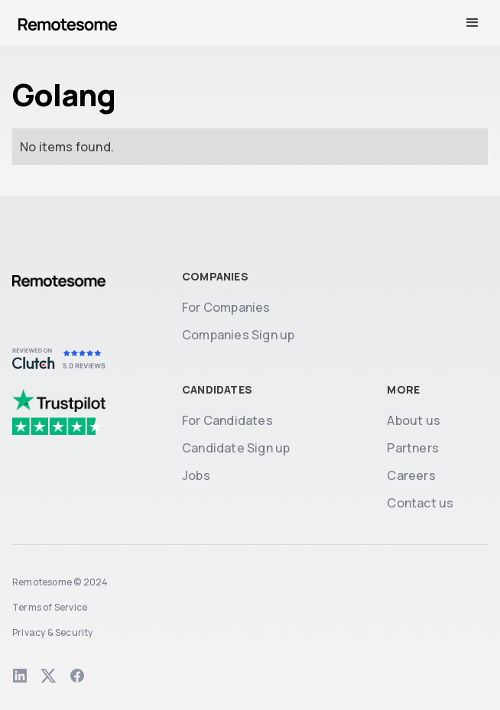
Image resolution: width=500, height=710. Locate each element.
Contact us (420, 502)
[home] (67, 23)
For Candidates (227, 420)
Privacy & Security (52, 632)
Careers (411, 475)
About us (413, 420)
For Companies (226, 307)
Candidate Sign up (236, 447)
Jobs (196, 475)
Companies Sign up (238, 334)
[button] (472, 23)
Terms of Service (49, 607)
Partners (413, 447)
